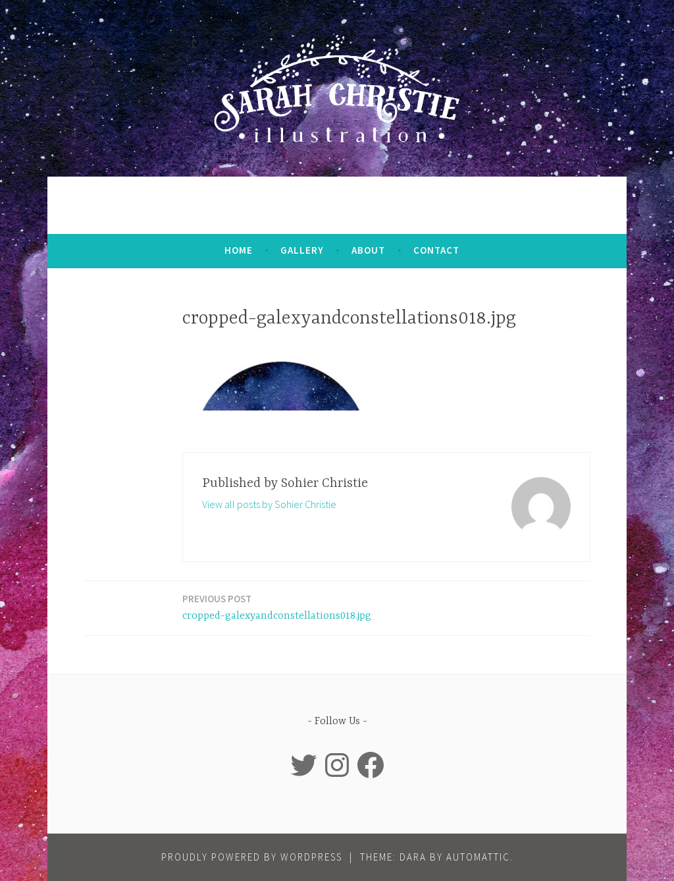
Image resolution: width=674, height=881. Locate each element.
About (368, 250)
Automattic (478, 857)
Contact (436, 250)
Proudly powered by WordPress (251, 857)
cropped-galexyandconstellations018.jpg (276, 606)
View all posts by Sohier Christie (269, 504)
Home (238, 250)
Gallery (302, 250)
